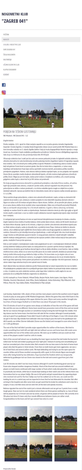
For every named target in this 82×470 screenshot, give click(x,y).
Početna (6, 34)
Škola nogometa (9, 54)
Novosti (6, 39)
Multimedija (7, 59)
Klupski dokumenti (9, 69)
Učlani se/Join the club (11, 64)
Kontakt (6, 74)
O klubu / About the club (12, 44)
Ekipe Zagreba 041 (9, 49)
